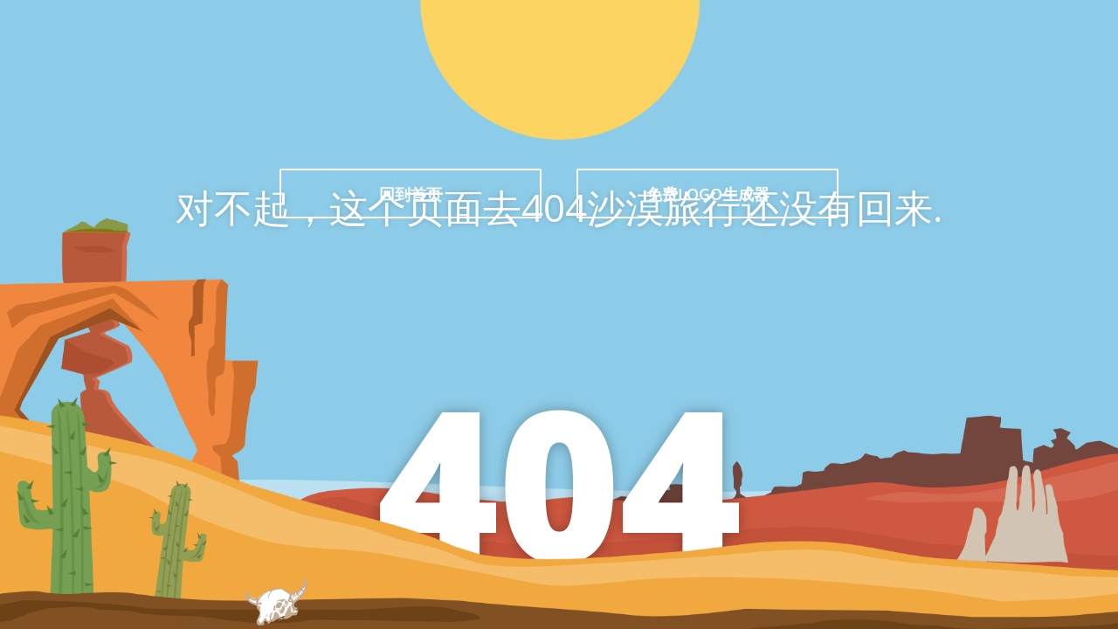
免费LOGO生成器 (707, 193)
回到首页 (410, 193)
